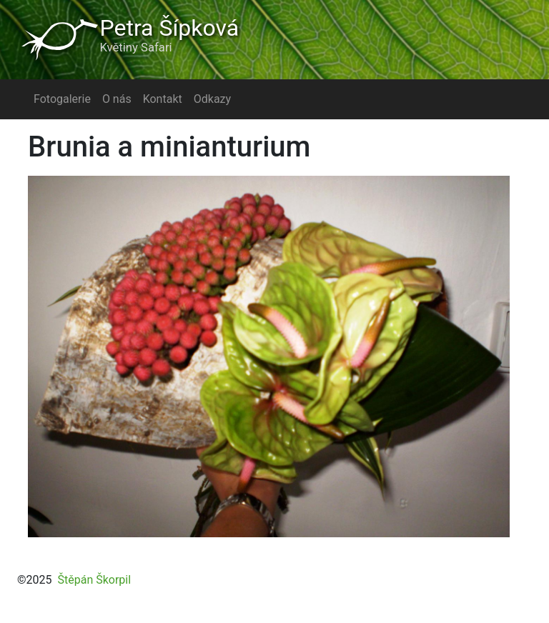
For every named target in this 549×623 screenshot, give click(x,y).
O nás (117, 99)
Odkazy (212, 99)
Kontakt (162, 99)
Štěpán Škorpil (94, 580)
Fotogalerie (62, 99)
